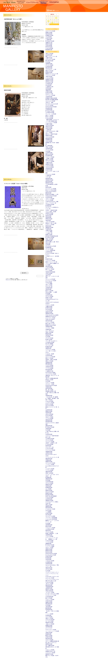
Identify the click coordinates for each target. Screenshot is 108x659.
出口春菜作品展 (48, 562)
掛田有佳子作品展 (49, 622)
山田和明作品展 (48, 534)
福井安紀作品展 (48, 638)
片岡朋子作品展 (48, 91)
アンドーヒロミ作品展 (50, 450)
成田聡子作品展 (48, 602)
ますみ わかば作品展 (49, 619)
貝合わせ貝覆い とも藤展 (51, 292)
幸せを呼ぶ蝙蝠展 (49, 343)
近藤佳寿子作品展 (49, 80)
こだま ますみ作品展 (49, 221)
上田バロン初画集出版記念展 (51, 378)
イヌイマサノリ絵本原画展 (51, 517)
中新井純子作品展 (49, 180)
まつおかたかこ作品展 (50, 509)
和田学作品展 (48, 216)
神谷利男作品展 (48, 421)
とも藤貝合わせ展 (49, 86)
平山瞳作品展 (48, 228)
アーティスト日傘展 (49, 546)
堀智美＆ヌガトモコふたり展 (51, 73)
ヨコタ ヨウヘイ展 (49, 447)
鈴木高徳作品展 (48, 155)
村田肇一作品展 (48, 234)
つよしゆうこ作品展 (49, 592)
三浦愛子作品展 (48, 58)
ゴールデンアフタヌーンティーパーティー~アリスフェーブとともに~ (52, 574)
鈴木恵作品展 (48, 557)
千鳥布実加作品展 (49, 586)
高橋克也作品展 (48, 420)
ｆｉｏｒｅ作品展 (49, 613)
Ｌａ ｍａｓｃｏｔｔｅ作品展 (52, 631)
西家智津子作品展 (49, 182)
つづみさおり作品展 (49, 560)
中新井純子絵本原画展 (50, 272)
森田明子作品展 (48, 550)
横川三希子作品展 (49, 60)
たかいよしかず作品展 (50, 279)
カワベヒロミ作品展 (49, 441)
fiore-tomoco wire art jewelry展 (51, 103)
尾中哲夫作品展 (48, 46)
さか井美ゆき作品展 (49, 112)
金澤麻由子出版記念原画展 (51, 98)
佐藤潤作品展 (48, 348)
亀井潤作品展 (48, 608)
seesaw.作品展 (48, 510)
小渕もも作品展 (48, 273)
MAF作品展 (47, 605)
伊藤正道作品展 (48, 425)
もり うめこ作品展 (49, 621)
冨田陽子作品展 (48, 625)
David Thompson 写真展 (50, 372)
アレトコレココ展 (49, 345)
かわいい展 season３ (49, 330)
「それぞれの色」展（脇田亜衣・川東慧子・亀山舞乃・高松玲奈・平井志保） (52, 398)
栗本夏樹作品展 (48, 49)
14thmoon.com (8, 279)
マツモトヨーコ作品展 (50, 75)
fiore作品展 (47, 62)
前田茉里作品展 (48, 138)
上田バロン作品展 (49, 583)
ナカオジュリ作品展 (49, 157)
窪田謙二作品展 (48, 32)
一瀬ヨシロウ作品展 (49, 624)
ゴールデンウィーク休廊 (50, 595)
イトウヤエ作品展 (49, 368)
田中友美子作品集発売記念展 (51, 236)
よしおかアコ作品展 (49, 402)
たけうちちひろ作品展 (50, 463)
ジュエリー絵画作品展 (50, 250)
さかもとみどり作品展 (50, 59)
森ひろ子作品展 (48, 598)
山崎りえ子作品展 (49, 53)
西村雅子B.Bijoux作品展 (50, 325)
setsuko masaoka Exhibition (50, 191)
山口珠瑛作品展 (48, 83)
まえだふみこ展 (48, 286)
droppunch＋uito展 (49, 93)
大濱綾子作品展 (48, 230)
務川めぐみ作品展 (49, 116)
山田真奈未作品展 (49, 366)
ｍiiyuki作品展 (48, 36)
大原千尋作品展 (48, 606)
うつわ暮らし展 (48, 233)
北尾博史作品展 (48, 63)
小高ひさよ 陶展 (49, 102)
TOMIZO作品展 (48, 45)
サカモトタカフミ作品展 (50, 629)
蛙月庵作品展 (48, 205)
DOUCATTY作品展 (49, 405)
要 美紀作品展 (48, 145)
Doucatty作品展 (48, 309)
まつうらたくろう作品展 (50, 188)
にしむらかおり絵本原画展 (51, 519)
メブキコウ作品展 (49, 536)
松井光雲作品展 (48, 369)
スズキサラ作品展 (49, 365)
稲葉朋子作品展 (48, 135)
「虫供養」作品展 (49, 158)
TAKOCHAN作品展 (49, 125)
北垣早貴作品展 (48, 524)
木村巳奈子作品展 (49, 335)
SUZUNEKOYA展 (49, 82)
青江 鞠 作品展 (49, 389)
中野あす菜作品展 (49, 590)
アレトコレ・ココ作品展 (50, 114)
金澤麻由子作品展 (49, 35)
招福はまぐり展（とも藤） (51, 223)
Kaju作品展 (47, 244)
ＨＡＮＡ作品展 (48, 616)
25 (52, 22)
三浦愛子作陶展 (48, 124)
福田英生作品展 (48, 644)
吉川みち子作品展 (49, 404)
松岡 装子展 (48, 530)
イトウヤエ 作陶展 (49, 328)
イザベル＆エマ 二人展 (50, 69)
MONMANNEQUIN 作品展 (51, 385)
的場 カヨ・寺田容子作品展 (51, 134)
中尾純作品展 (48, 329)
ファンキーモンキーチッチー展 (52, 457)
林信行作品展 (48, 526)
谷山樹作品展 (48, 615)
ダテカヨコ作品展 (49, 65)
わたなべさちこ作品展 (50, 318)
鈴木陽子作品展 (48, 259)
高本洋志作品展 (48, 33)
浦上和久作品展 (48, 552)
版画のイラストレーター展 (51, 261)
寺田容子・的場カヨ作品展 (51, 359)
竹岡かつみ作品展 (49, 147)
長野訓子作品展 (48, 44)
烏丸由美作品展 (48, 108)
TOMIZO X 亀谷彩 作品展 (51, 210)
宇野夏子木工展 (48, 42)
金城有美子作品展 (49, 79)
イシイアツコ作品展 (49, 161)
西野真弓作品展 (48, 490)
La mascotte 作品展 (49, 78)
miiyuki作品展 (48, 85)
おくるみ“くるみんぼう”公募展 (52, 593)
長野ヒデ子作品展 (49, 361)
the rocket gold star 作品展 (50, 246)
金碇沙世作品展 (48, 585)
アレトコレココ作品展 (50, 95)
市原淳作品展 (48, 217)
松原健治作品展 (48, 487)
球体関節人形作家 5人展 (50, 391)
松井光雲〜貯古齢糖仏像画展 (51, 99)
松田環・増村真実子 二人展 (51, 533)
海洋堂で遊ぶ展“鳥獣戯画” (51, 496)
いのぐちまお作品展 (49, 137)
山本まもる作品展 (49, 414)
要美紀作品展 (48, 226)
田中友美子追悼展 (49, 494)
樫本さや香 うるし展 (49, 323)
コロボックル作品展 (49, 198)
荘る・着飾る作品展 (49, 645)
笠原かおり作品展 (49, 589)
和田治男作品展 (48, 68)
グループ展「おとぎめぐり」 (51, 341)
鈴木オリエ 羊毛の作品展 (50, 190)
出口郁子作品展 (48, 38)
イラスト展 (47, 177)
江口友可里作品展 (49, 481)
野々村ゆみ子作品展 (49, 41)
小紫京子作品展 (48, 76)
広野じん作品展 (48, 284)
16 (48, 21)
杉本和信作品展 (48, 609)
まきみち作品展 (48, 141)
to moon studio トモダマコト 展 (51, 576)
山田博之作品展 (48, 453)
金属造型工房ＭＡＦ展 (50, 651)
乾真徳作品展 (48, 634)
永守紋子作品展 (48, 513)
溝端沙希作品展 (48, 458)
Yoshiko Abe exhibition (50, 319)
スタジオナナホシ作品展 (50, 374)
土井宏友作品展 (48, 148)
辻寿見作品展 (48, 88)
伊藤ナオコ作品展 (49, 618)
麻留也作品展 (48, 193)
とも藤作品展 (48, 39)
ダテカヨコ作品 (48, 569)
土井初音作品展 (48, 96)
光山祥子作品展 (48, 128)
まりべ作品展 (48, 488)
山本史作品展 (48, 559)
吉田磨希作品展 (48, 139)
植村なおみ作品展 (49, 154)
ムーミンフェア (48, 628)
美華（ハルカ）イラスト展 (51, 56)
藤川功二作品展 (48, 635)
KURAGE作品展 (48, 415)
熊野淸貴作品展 (48, 363)
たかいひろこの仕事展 (50, 516)
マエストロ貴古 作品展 (50, 211)
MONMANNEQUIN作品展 (51, 106)
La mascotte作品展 (49, 48)
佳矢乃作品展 (48, 514)
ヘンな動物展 (48, 511)
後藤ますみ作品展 (49, 70)
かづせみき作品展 (49, 444)
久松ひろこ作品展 (49, 417)
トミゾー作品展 (48, 270)
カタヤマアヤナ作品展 (50, 31)
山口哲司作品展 (48, 66)
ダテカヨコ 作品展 (49, 384)
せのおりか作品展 (49, 639)
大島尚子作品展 (48, 632)
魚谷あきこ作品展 (49, 379)
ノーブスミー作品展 (49, 464)
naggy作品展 (48, 89)
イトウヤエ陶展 (48, 231)
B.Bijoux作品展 (48, 282)
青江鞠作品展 (48, 247)
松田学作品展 (48, 187)
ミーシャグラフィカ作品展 (51, 122)
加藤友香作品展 (48, 478)
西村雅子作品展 (48, 493)
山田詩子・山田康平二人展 (51, 443)
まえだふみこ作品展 (49, 578)
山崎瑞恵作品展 (48, 588)
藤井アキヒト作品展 (49, 269)
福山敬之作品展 (48, 72)
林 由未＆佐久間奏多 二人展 (51, 194)
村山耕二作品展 (48, 339)
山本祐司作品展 (48, 55)
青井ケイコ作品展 (49, 115)
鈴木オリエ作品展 (49, 290)
